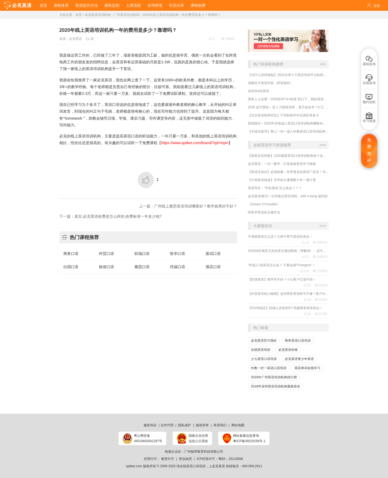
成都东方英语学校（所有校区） (270, 83)
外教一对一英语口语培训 (268, 368)
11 (305, 256)
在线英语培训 (260, 350)
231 (304, 271)
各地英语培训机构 (98, 15)
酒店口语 (213, 267)
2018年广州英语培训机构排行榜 (274, 377)
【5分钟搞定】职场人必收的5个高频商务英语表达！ (285, 308)
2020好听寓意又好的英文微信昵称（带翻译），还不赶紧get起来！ (288, 251)
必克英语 (75, 39)
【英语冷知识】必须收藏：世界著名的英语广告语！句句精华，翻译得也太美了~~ (288, 172)
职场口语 (142, 253)
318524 (320, 256)
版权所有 (202, 425)
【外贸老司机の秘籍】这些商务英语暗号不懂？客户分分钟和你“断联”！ (288, 294)
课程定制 (111, 5)
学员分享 (176, 5)
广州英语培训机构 (127, 15)
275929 (320, 271)
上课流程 (133, 5)
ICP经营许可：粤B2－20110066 (220, 459)
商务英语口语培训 (298, 340)
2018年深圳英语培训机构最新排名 (275, 386)
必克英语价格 (288, 350)
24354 (321, 285)
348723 (320, 242)
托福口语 (177, 267)
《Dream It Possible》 (264, 204)
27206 (321, 314)
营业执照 (185, 459)
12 (305, 242)
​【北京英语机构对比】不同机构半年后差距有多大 (283, 115)
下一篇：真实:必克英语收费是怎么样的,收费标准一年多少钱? (110, 216)
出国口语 (70, 267)
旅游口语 (106, 267)
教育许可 (167, 459)
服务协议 (150, 425)
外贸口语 (106, 253)
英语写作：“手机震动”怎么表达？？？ (275, 188)
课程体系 (61, 5)
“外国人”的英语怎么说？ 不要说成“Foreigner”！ (282, 265)
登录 (376, 6)
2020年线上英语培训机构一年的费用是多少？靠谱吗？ (181, 15)
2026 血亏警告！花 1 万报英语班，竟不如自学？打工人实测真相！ (288, 107)
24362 (321, 299)
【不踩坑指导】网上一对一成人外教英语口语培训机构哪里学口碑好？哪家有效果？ (288, 131)
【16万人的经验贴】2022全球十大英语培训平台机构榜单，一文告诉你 (288, 75)
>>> (322, 64)
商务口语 (70, 253)
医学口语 (177, 253)
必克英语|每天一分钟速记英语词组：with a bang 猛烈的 (288, 196)
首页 (43, 5)
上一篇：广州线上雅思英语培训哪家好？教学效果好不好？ (188, 206)
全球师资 (154, 5)
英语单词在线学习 (307, 368)
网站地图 (237, 425)
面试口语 (213, 253)
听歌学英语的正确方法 (264, 212)
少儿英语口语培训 (264, 359)
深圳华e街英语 (258, 91)
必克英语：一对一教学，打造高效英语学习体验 (282, 164)
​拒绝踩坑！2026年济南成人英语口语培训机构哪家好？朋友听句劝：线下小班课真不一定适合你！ (288, 123)
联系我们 (220, 425)
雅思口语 (142, 267)
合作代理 (167, 425)
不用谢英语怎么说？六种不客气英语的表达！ (280, 236)
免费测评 (369, 150)
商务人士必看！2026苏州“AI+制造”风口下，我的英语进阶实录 (288, 99)
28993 (227, 39)
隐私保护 (184, 425)
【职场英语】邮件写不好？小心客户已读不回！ (282, 279)
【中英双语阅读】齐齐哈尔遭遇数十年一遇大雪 (282, 180)
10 (307, 285)
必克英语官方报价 (264, 340)
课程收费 (198, 5)
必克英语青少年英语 (299, 359)
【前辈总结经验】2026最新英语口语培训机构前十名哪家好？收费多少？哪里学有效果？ (288, 156)
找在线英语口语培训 (191, 466)
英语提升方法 (86, 5)
